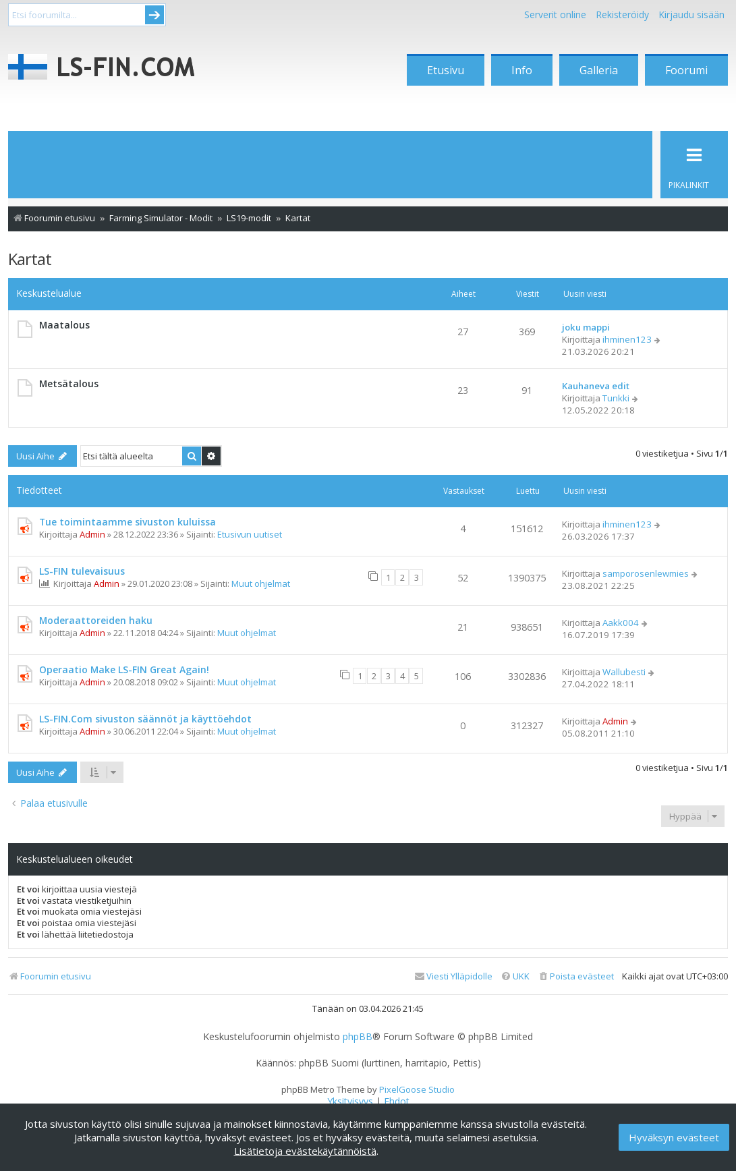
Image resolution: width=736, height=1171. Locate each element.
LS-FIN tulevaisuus (82, 571)
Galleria (598, 70)
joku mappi (586, 327)
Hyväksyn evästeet (674, 1137)
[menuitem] (576, 976)
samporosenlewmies (645, 573)
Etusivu (445, 70)
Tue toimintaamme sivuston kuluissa (127, 521)
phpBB (357, 1037)
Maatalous (64, 324)
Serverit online (555, 14)
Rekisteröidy (622, 14)
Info (521, 70)
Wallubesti (624, 672)
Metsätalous (68, 383)
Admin (92, 534)
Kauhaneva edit (595, 386)
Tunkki (615, 398)
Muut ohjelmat (260, 583)
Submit (154, 15)
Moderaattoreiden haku (95, 620)
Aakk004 (620, 623)
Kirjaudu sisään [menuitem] (691, 14)
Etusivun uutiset (249, 534)
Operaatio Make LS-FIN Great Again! (124, 669)
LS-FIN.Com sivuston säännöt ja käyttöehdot (145, 718)
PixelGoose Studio (417, 1089)
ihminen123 (627, 339)
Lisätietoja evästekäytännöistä (305, 1151)
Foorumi (686, 70)
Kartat (29, 259)
